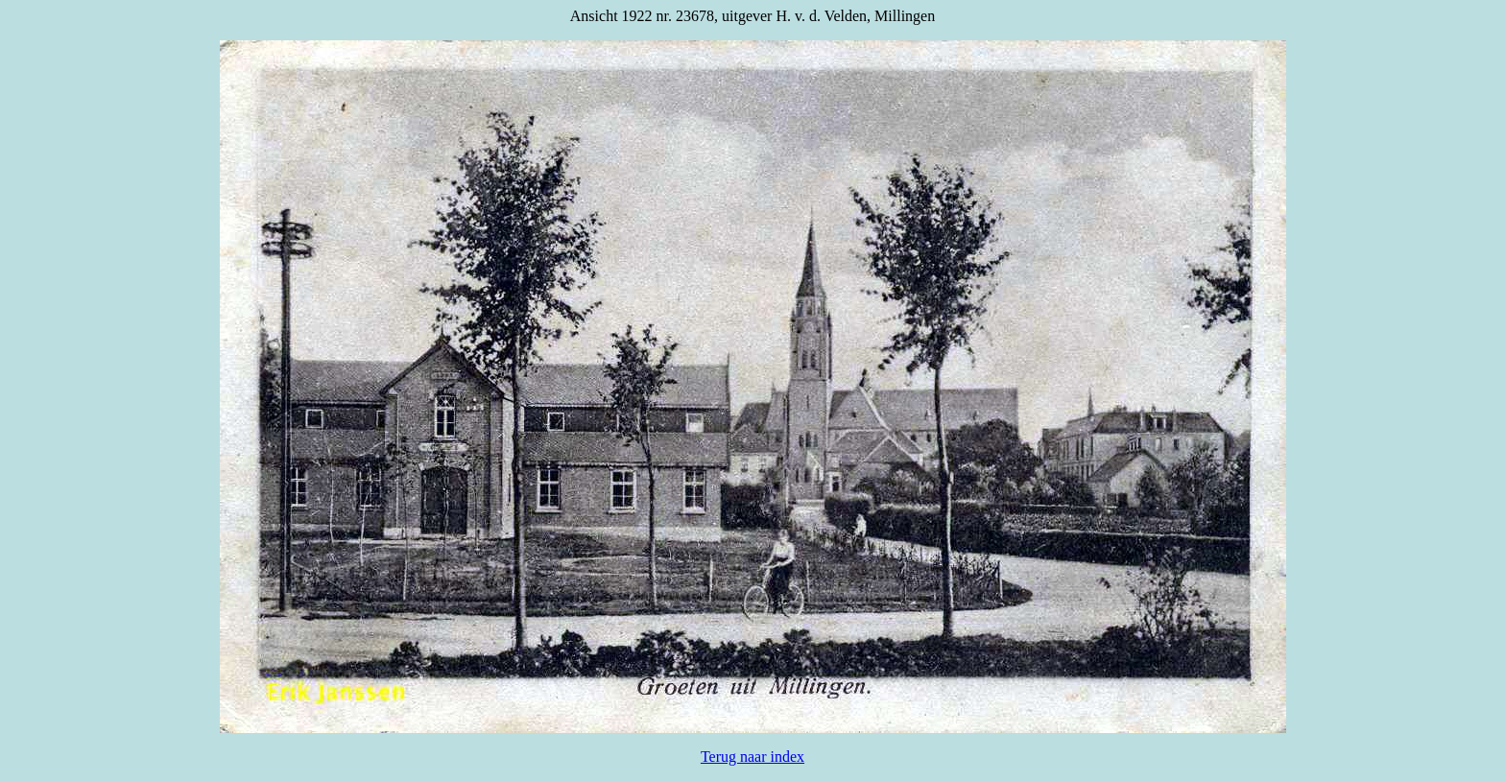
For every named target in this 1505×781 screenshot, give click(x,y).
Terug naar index (752, 756)
